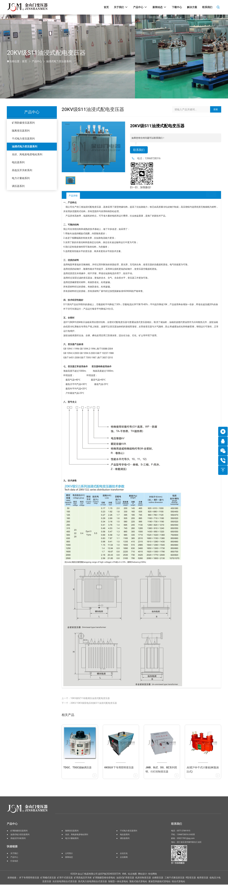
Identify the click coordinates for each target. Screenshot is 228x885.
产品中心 (37, 61)
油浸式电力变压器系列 (58, 61)
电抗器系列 (18, 162)
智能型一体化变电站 (118, 882)
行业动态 (14, 861)
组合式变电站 (178, 882)
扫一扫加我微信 (177, 863)
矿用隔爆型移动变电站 (104, 878)
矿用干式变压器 (65, 878)
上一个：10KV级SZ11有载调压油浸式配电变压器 (86, 698)
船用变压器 (202, 878)
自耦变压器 (157, 878)
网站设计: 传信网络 (147, 874)
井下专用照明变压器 (29, 878)
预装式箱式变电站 (138, 882)
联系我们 (139, 150)
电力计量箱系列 (21, 178)
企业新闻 (124, 858)
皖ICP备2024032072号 (109, 874)
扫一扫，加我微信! (140, 187)
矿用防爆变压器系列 (23, 122)
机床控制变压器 (143, 878)
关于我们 (14, 854)
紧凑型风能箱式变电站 (159, 882)
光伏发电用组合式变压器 (64, 882)
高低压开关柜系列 (22, 170)
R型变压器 (191, 878)
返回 (209, 196)
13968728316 (152, 158)
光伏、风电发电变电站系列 (27, 154)
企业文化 (124, 854)
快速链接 (12, 846)
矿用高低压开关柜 (83, 878)
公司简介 (69, 854)
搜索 (215, 109)
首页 (24, 61)
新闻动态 (69, 858)
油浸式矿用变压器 (125, 878)
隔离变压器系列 (21, 130)
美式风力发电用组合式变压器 (92, 882)
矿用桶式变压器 (48, 878)
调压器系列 (18, 186)
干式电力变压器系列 (23, 138)
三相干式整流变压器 (174, 878)
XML (124, 874)
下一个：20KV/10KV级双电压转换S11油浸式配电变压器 (89, 703)
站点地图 (132, 874)
